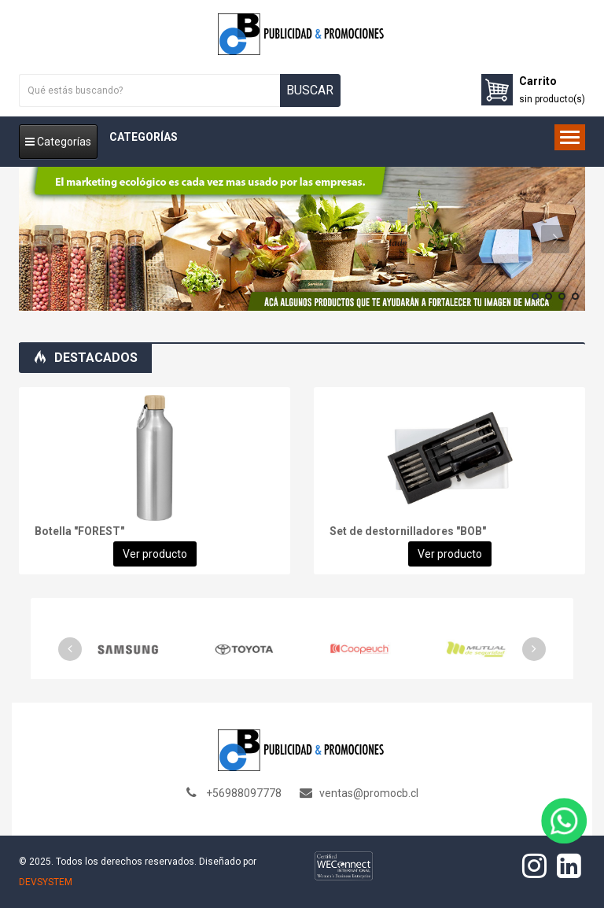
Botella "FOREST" (79, 531)
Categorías (58, 141)
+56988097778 (244, 793)
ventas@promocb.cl (368, 793)
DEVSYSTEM (45, 882)
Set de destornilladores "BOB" (408, 531)
